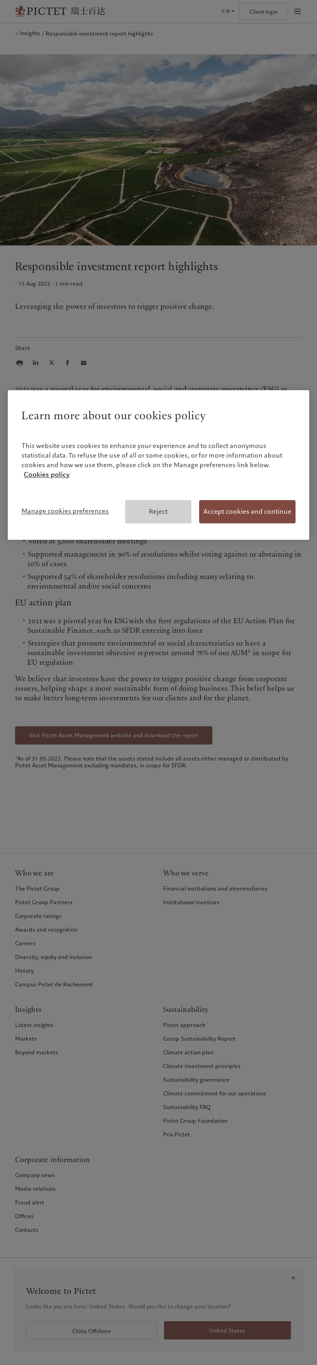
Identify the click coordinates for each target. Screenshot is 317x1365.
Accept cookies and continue (247, 511)
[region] (158, 465)
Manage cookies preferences (65, 511)
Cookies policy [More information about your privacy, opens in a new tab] (47, 474)
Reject (158, 511)
